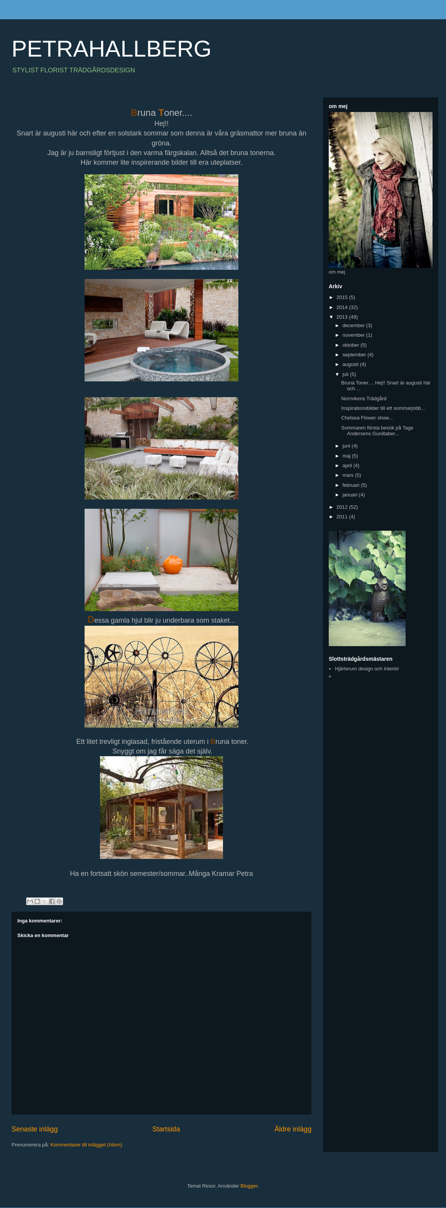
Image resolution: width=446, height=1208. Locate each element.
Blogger (249, 1186)
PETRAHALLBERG (111, 49)
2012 (342, 507)
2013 (342, 317)
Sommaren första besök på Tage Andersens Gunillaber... (377, 431)
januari (351, 495)
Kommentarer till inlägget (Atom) (86, 1145)
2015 (342, 297)
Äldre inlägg (293, 1129)
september (355, 355)
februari (352, 485)
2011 (342, 517)
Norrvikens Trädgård (363, 398)
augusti (351, 364)
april (348, 465)
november (354, 335)
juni (347, 446)
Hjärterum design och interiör (367, 669)
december (354, 325)
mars (349, 475)
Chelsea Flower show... (367, 418)
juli (346, 374)
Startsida (166, 1129)
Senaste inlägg (35, 1129)
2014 (342, 307)
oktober (352, 345)
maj (347, 456)
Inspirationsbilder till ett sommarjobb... (383, 408)
